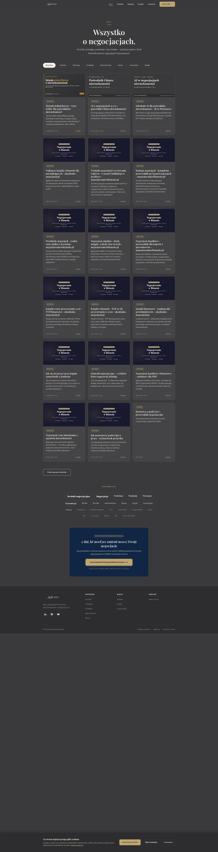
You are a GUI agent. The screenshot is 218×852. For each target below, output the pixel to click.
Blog (111, 4)
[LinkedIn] (45, 614)
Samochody (134, 65)
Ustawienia (168, 842)
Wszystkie (49, 65)
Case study (95, 517)
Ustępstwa (81, 510)
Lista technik (121, 609)
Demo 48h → (167, 4)
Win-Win (96, 504)
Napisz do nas (154, 599)
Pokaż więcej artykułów (56, 472)
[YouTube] (58, 614)
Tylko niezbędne (151, 842)
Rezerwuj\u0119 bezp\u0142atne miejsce (109, 562)
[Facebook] (52, 614)
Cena (110, 510)
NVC (84, 517)
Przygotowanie (137, 510)
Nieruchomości (105, 65)
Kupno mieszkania (129, 517)
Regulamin (156, 629)
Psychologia (148, 504)
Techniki (120, 4)
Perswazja (147, 496)
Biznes (120, 65)
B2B (116, 517)
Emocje (69, 510)
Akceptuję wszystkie (130, 842)
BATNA (84, 504)
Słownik (130, 4)
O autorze (151, 4)
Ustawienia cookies (169, 629)
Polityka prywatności (143, 629)
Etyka (150, 510)
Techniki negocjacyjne (78, 497)
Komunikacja (70, 504)
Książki (141, 4)
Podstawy (76, 65)
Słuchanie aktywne (96, 510)
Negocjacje (102, 497)
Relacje (106, 517)
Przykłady (90, 65)
